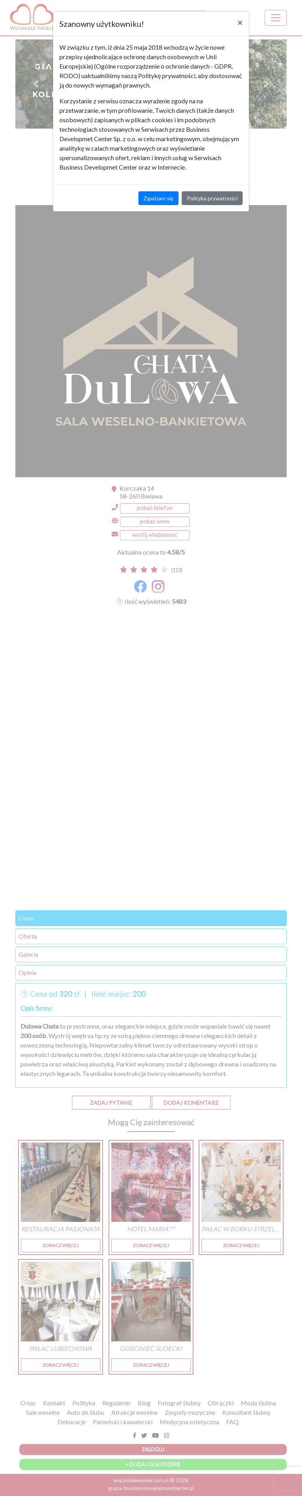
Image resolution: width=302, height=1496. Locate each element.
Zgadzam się (158, 198)
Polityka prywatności (212, 198)
